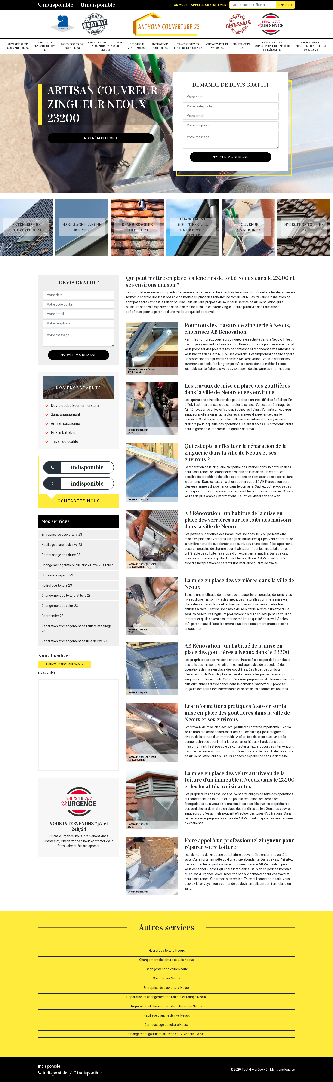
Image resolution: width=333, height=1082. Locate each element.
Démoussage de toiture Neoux (167, 1025)
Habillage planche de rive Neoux (167, 1015)
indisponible (55, 4)
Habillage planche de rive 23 (45, 46)
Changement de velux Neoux (167, 969)
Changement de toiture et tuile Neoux (166, 960)
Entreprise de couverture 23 (18, 46)
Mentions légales (282, 1069)
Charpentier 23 (241, 46)
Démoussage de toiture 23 (72, 46)
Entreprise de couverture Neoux (167, 988)
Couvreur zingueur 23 (136, 46)
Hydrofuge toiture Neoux (167, 950)
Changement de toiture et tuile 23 (188, 46)
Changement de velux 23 (217, 46)
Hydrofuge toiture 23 (160, 46)
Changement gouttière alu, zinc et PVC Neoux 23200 (166, 1034)
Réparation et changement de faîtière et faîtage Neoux (166, 997)
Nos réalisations (100, 138)
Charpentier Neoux (166, 978)
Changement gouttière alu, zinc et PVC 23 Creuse (105, 46)
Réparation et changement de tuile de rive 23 (311, 46)
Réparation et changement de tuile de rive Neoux (166, 1006)
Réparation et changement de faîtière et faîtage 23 (272, 46)
